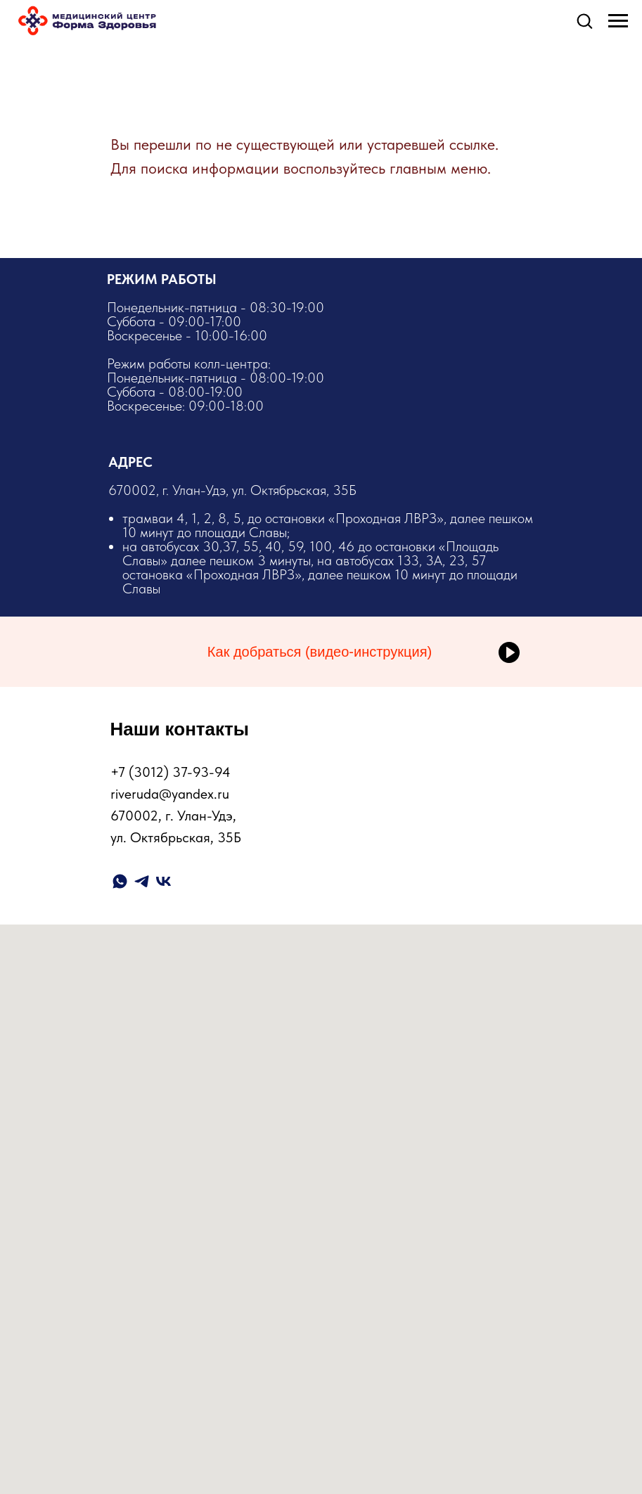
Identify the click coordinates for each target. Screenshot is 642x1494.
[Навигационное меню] (618, 21)
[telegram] (141, 881)
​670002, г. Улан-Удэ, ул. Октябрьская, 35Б (322, 538)
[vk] (163, 881)
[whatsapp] (120, 881)
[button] (584, 20)
